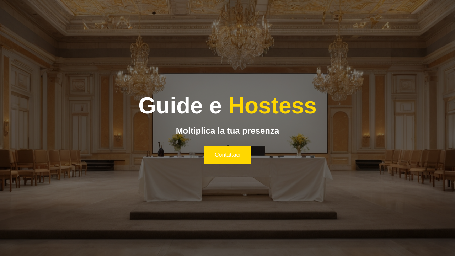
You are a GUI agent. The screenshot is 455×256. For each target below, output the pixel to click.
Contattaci (227, 155)
